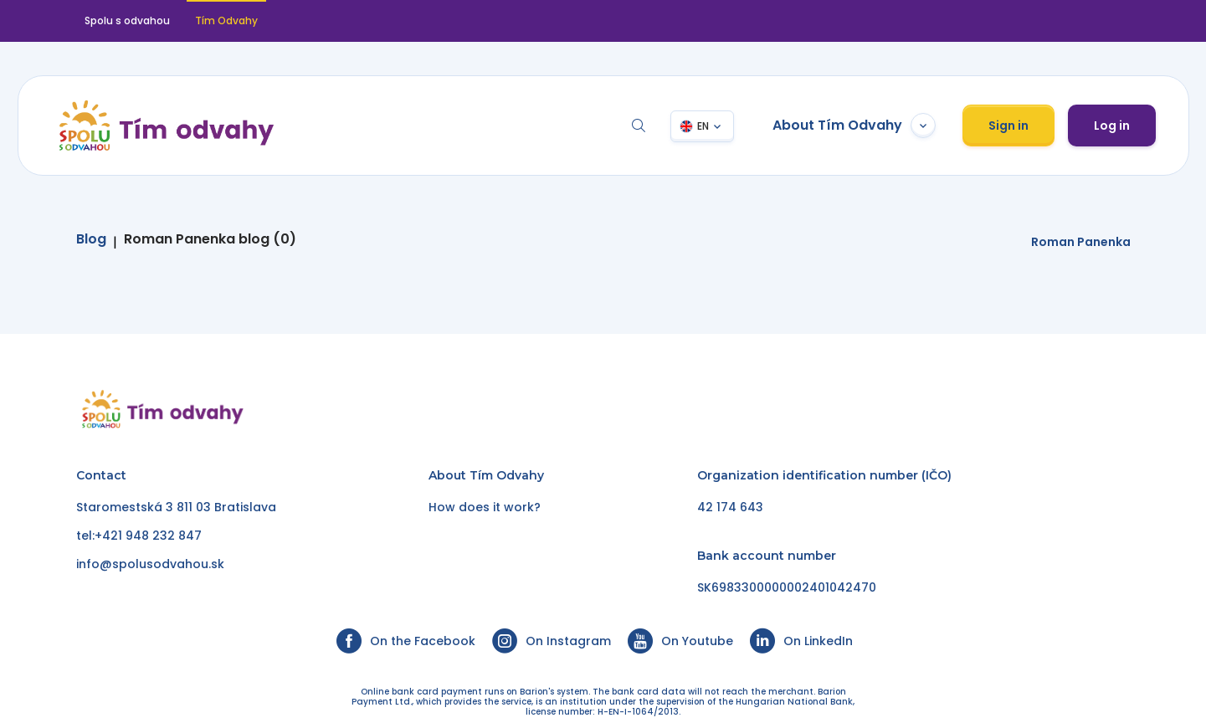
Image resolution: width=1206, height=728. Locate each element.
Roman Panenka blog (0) (210, 239)
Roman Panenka (1081, 241)
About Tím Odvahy (853, 125)
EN (702, 126)
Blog (91, 239)
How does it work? (485, 507)
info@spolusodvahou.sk (150, 564)
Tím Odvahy (226, 20)
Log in (1111, 125)
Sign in (1008, 125)
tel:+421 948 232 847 (139, 535)
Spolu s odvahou (127, 20)
